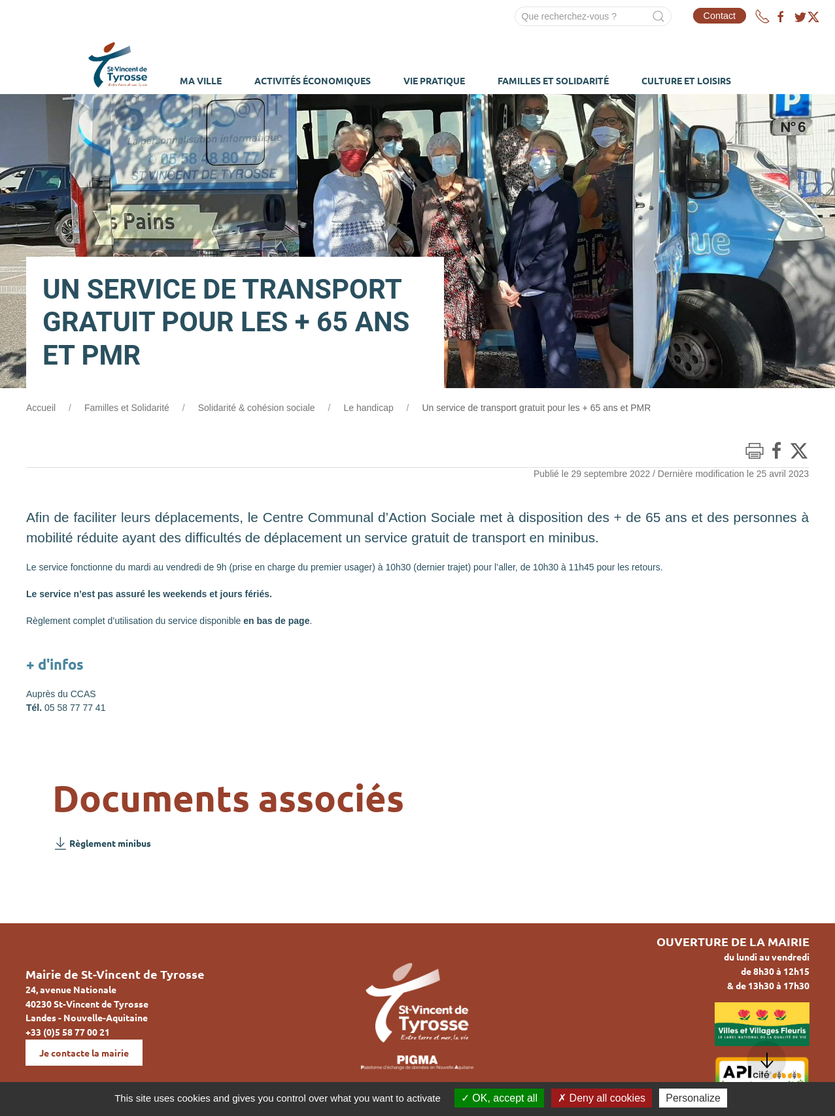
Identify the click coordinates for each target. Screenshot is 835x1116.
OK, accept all (499, 1098)
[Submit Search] (658, 16)
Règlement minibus (101, 842)
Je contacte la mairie (84, 1053)
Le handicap (368, 407)
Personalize (693, 1098)
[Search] (593, 16)
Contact (720, 15)
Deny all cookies (601, 1098)
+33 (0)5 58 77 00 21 (68, 1032)
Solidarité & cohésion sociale (256, 407)
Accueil (41, 407)
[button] (766, 1060)
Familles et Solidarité (126, 407)
